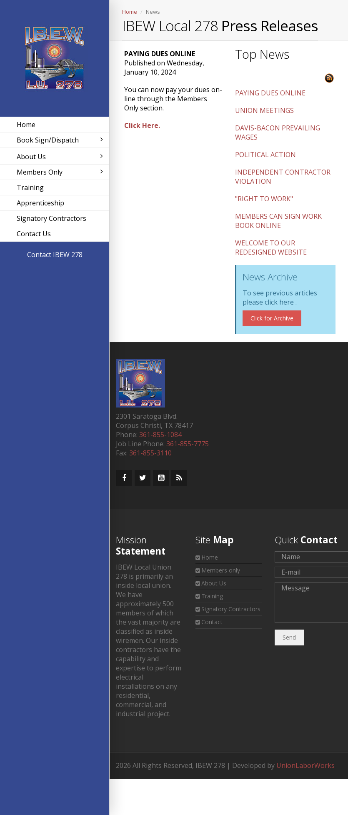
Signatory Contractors (51, 218)
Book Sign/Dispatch (60, 140)
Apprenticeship (40, 203)
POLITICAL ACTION (265, 154)
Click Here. (142, 125)
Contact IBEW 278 (55, 254)
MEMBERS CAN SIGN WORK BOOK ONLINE (278, 221)
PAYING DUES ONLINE (270, 93)
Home (26, 124)
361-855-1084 (160, 434)
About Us (60, 156)
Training (30, 187)
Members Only (60, 172)
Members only (220, 570)
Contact (212, 622)
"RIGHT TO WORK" (264, 198)
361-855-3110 (150, 453)
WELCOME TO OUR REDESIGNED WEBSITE (271, 247)
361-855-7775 (187, 443)
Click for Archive (271, 318)
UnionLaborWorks (305, 765)
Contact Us (34, 233)
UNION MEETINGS (264, 110)
